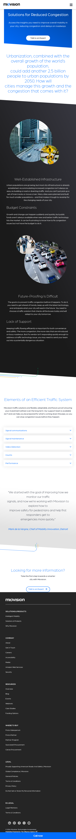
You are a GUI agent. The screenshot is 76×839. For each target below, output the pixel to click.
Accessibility (10, 657)
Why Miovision (11, 626)
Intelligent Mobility (13, 616)
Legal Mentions (12, 808)
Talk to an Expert (38, 589)
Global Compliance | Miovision (17, 771)
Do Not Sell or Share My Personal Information (23, 791)
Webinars (9, 703)
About (8, 643)
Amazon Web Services (14, 667)
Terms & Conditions (13, 781)
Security (9, 672)
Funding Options (12, 713)
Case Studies (11, 708)
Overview (9, 689)
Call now (38, 835)
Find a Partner (11, 735)
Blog (7, 694)
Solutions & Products (13, 621)
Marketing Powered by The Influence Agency (22, 832)
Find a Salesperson (13, 730)
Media (8, 662)
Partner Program (12, 740)
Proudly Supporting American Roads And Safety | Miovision (28, 766)
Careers (9, 652)
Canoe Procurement (13, 750)
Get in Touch (10, 648)
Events (8, 699)
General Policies (12, 776)
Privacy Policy (11, 786)
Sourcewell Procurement (15, 745)
